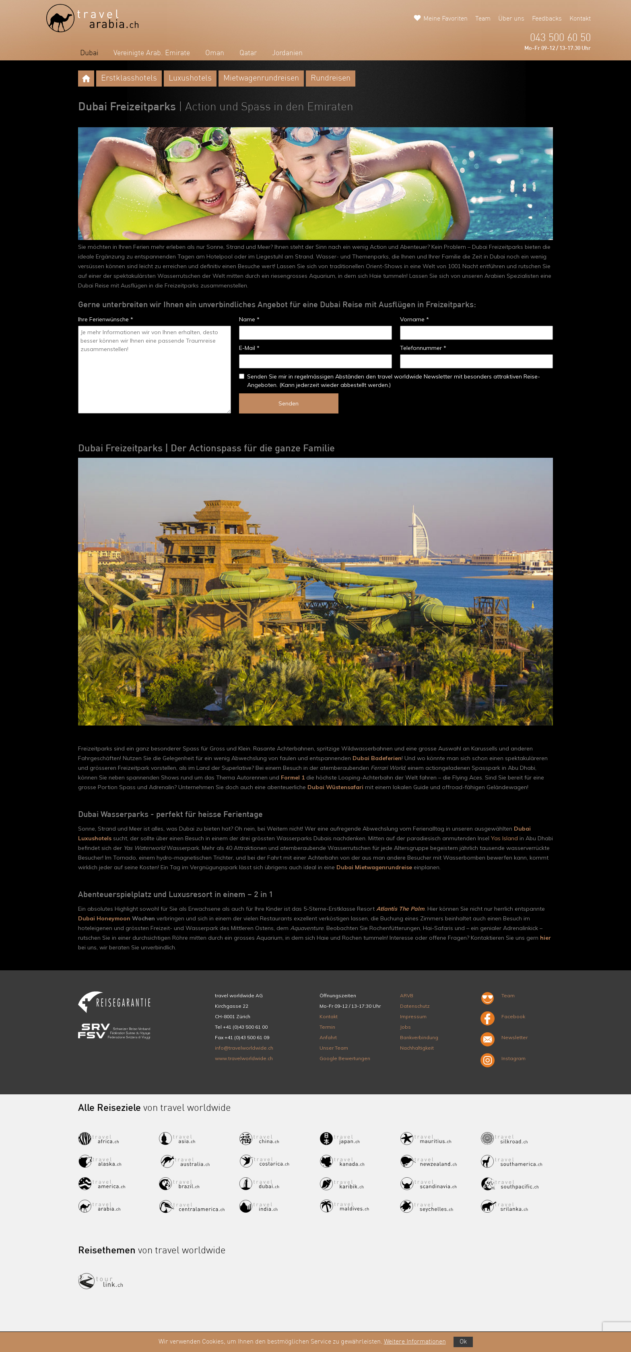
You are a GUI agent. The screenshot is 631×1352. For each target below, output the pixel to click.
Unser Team (334, 1048)
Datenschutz (415, 1006)
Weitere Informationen (415, 1342)
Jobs (405, 1027)
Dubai (89, 53)
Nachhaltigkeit (417, 1048)
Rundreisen (331, 78)
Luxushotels (190, 78)
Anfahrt (328, 1037)
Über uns (511, 19)
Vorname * (414, 319)
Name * (249, 319)
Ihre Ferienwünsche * (105, 319)
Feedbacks (547, 19)
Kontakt (580, 19)
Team (483, 19)
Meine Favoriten (445, 19)
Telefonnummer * (423, 347)
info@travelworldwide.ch (244, 1048)
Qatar (248, 53)
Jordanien (287, 53)
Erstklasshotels (129, 78)
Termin (327, 1027)
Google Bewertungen (345, 1058)
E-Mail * (249, 347)
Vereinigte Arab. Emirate (151, 53)
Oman (214, 53)
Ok (463, 1342)
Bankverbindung (419, 1037)
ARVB (406, 995)
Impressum (413, 1016)
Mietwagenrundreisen (261, 78)
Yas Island (504, 838)
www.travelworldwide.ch (244, 1058)
